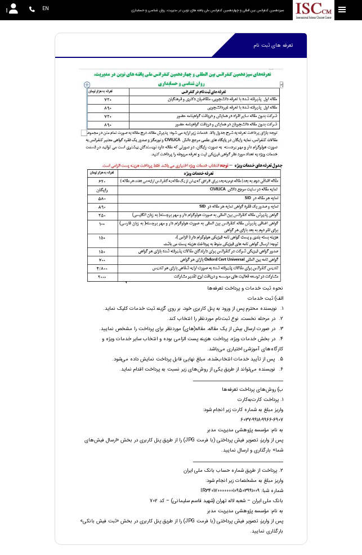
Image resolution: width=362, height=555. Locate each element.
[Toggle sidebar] (342, 10)
